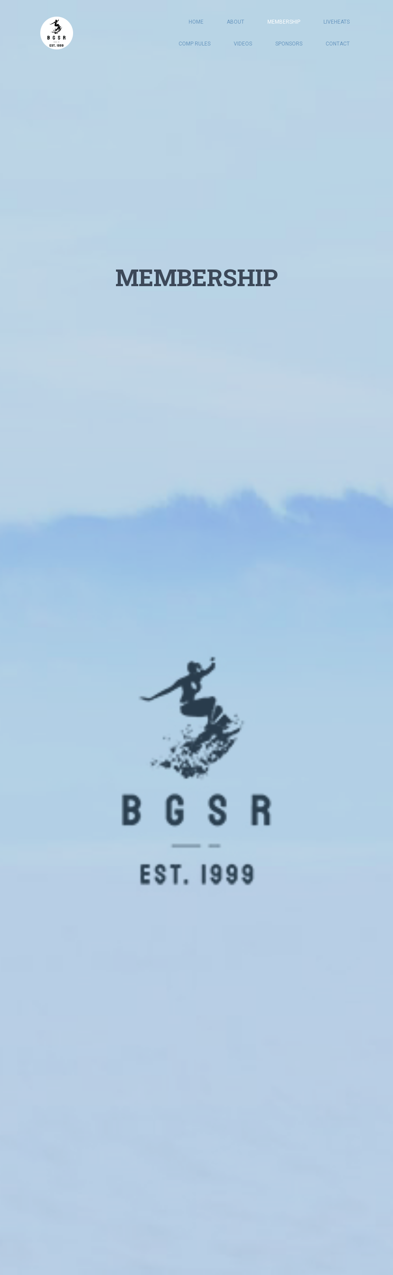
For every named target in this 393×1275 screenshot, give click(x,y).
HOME (196, 22)
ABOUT (235, 22)
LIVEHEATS (336, 22)
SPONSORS (288, 44)
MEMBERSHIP (283, 22)
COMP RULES (195, 44)
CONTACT (338, 44)
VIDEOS (243, 44)
